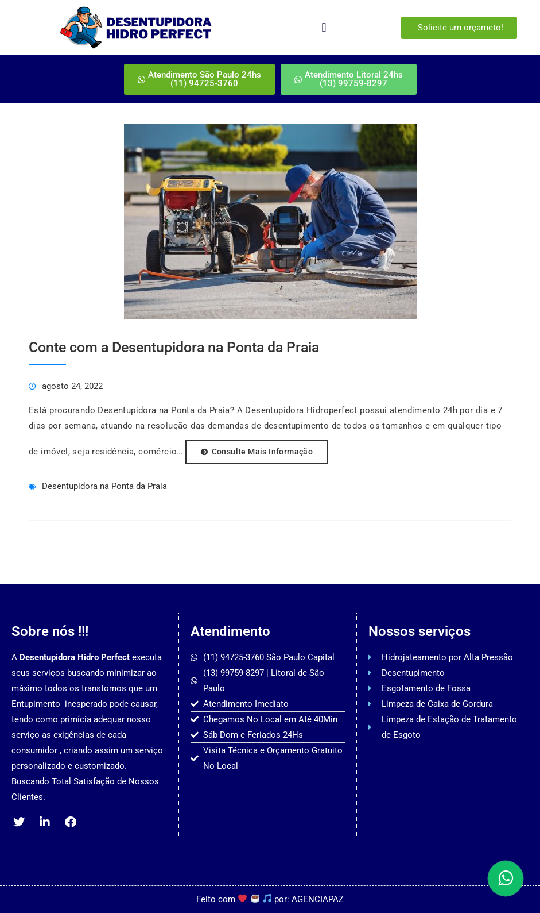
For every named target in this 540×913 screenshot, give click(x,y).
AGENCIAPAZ (318, 899)
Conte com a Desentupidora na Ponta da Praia (174, 347)
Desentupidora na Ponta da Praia (104, 486)
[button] (323, 27)
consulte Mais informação (262, 451)
